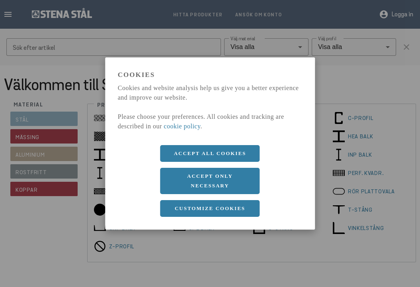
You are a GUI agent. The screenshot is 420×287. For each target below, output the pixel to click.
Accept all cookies (210, 153)
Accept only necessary (210, 181)
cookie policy (182, 126)
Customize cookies (210, 208)
